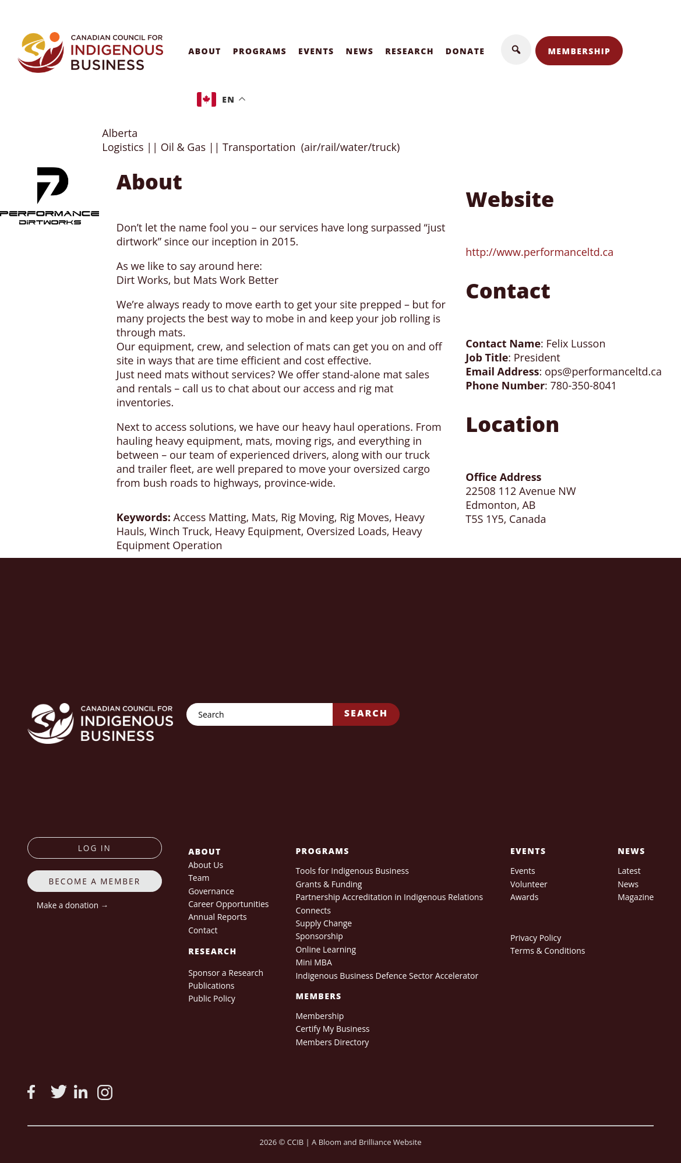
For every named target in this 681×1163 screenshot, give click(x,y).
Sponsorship (319, 935)
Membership (579, 51)
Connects (313, 910)
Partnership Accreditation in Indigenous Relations (389, 896)
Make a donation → (72, 905)
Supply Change (323, 923)
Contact (202, 930)
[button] (516, 49)
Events (316, 51)
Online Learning (325, 949)
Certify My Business (332, 1028)
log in (94, 847)
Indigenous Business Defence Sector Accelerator (386, 975)
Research (409, 51)
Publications (211, 985)
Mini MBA (313, 962)
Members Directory (332, 1042)
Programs (260, 51)
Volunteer (529, 884)
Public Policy (211, 998)
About (204, 51)
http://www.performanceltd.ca (539, 252)
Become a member (95, 881)
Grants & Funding (328, 884)
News (360, 51)
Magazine (636, 896)
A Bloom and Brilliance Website (366, 1142)
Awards (524, 896)
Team (198, 877)
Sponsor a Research (225, 972)
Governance (211, 891)
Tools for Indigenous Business (351, 870)
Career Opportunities (228, 903)
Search (366, 713)
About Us (205, 864)
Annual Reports (217, 916)
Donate (465, 51)
